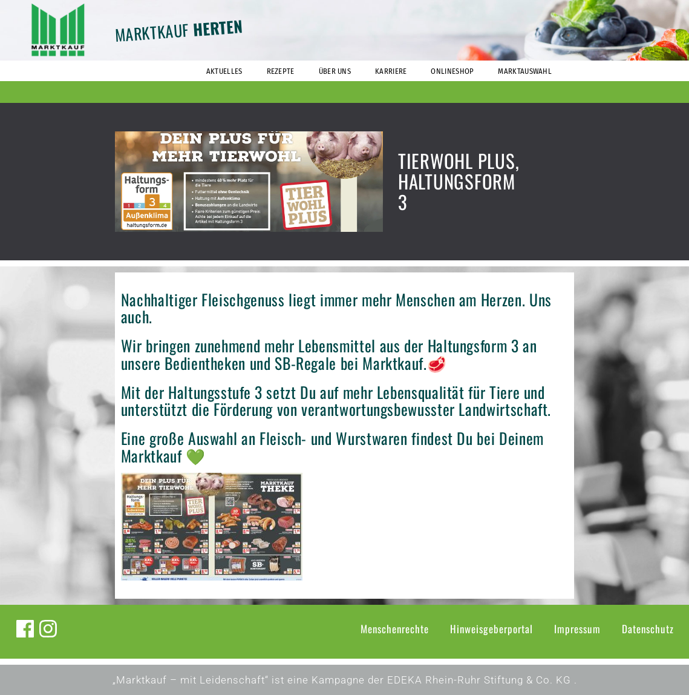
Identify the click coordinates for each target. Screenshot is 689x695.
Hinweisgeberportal (491, 628)
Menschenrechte (395, 628)
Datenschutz (648, 628)
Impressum (577, 628)
